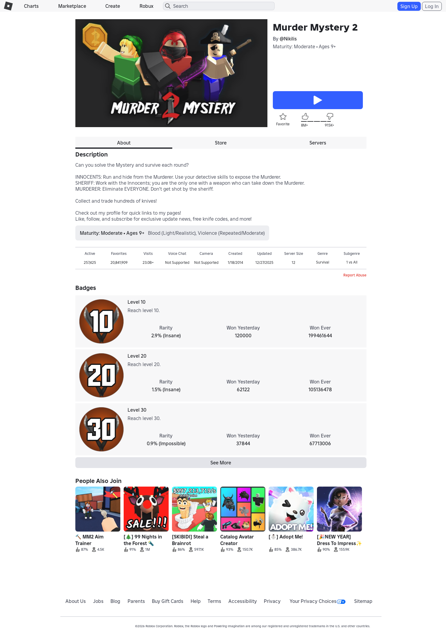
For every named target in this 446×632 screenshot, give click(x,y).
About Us (75, 601)
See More (220, 463)
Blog (115, 601)
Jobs (98, 601)
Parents (136, 601)
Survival (322, 262)
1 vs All (351, 262)
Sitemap (363, 601)
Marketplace (72, 6)
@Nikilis (288, 39)
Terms (214, 601)
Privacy (272, 601)
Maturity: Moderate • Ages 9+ (304, 46)
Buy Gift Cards (167, 601)
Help (196, 601)
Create (112, 6)
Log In (432, 6)
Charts (31, 6)
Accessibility (242, 601)
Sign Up (409, 6)
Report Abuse (354, 275)
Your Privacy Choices (317, 601)
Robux (146, 6)
